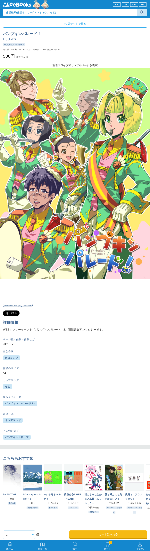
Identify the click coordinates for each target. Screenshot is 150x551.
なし (7, 386)
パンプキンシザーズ (17, 437)
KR (134, 4)
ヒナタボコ (9, 39)
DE (143, 4)
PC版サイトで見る (75, 23)
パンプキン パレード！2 (20, 403)
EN (116, 4)
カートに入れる (108, 534)
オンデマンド (13, 420)
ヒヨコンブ (11, 357)
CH (125, 4)
